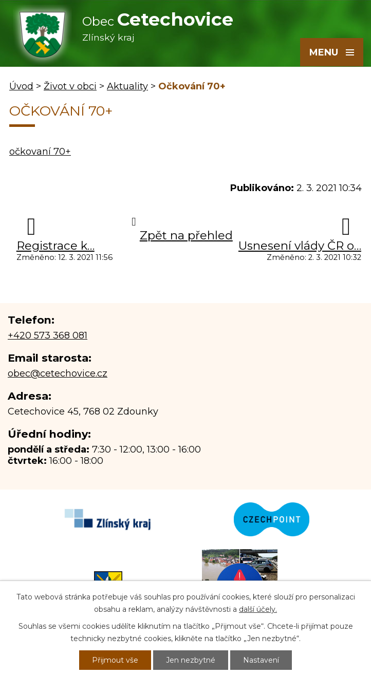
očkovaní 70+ (40, 151)
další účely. (258, 609)
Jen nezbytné (190, 660)
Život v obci (70, 86)
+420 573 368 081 (47, 335)
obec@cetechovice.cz (57, 373)
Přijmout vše (115, 660)
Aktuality (127, 86)
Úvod (21, 86)
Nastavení (261, 660)
